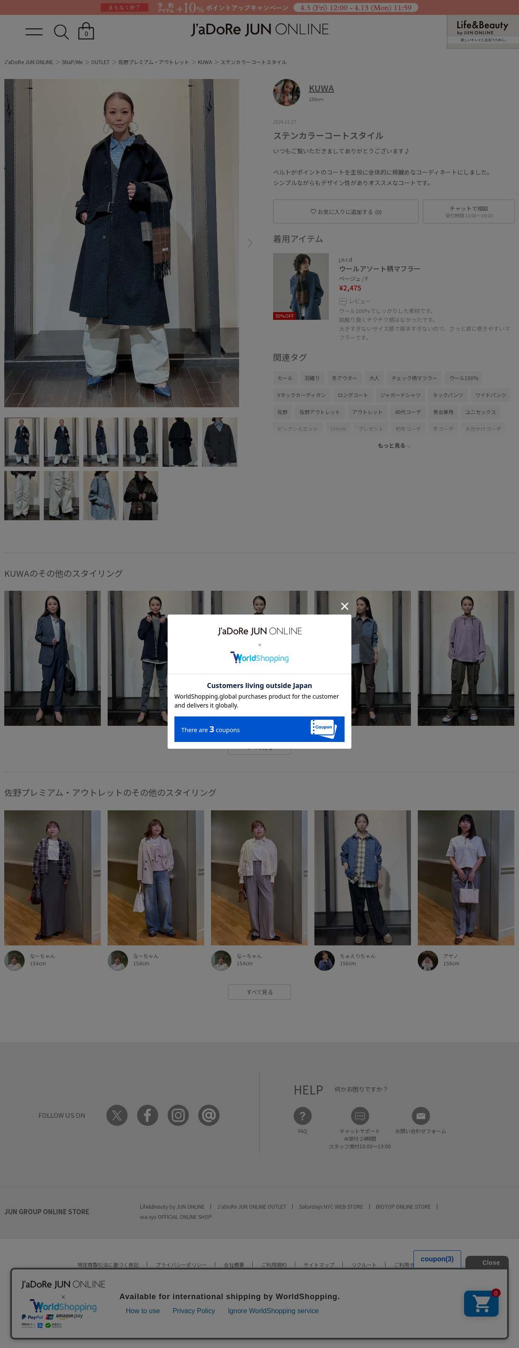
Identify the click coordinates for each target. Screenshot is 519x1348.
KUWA (205, 61)
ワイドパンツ (490, 394)
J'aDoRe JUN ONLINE (28, 61)
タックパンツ (448, 394)
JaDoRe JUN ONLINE (259, 30)
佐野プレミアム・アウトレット (153, 61)
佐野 (282, 411)
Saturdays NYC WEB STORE (331, 1206)
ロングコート (353, 394)
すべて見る (259, 747)
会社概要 (234, 1264)
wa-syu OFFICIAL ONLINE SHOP (176, 1216)
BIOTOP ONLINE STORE (403, 1206)
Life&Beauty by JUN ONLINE (172, 1206)
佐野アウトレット (319, 411)
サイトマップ (319, 1264)
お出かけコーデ (483, 428)
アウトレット (367, 411)
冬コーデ (443, 428)
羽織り (312, 377)
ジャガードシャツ (400, 394)
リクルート (364, 1264)
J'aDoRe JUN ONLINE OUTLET (251, 1206)
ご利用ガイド (409, 1264)
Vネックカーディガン (301, 394)
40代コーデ (408, 411)
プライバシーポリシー (181, 1264)
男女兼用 (443, 411)
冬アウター (344, 377)
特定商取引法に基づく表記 (108, 1264)
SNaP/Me (72, 61)
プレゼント (371, 428)
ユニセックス (480, 411)
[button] (250, 243)
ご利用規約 (274, 1264)
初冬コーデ (408, 428)
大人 (374, 377)
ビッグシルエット (297, 428)
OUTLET (100, 61)
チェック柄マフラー (414, 377)
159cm (338, 428)
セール (285, 377)
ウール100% (463, 377)
